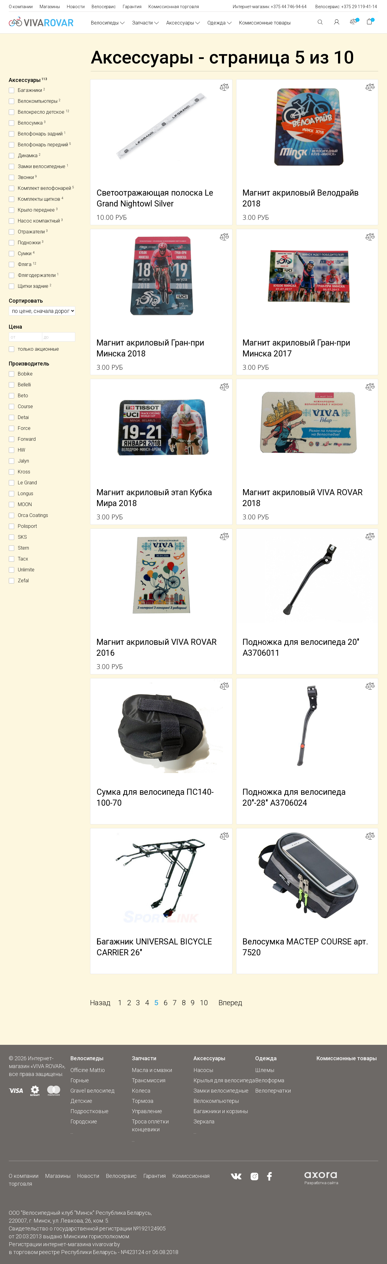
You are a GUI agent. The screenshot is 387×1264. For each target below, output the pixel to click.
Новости (76, 6)
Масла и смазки (152, 1070)
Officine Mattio (87, 1070)
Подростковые (89, 1111)
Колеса (141, 1090)
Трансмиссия (148, 1080)
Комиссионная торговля (173, 6)
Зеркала (204, 1121)
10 (204, 1003)
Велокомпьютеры (216, 1101)
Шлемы (264, 1070)
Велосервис (104, 6)
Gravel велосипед (92, 1090)
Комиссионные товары (265, 23)
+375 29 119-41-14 (359, 6)
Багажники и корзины (221, 1111)
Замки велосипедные (221, 1090)
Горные (79, 1080)
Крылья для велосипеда (224, 1080)
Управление (147, 1111)
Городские (83, 1121)
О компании (21, 6)
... (71, 1132)
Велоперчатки (273, 1090)
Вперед (230, 1003)
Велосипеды (105, 23)
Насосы (203, 1070)
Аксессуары (180, 23)
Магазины (50, 6)
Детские (81, 1101)
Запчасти (142, 23)
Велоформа (269, 1080)
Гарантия (132, 6)
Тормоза (142, 1101)
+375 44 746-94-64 (289, 6)
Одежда (216, 23)
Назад (100, 1003)
